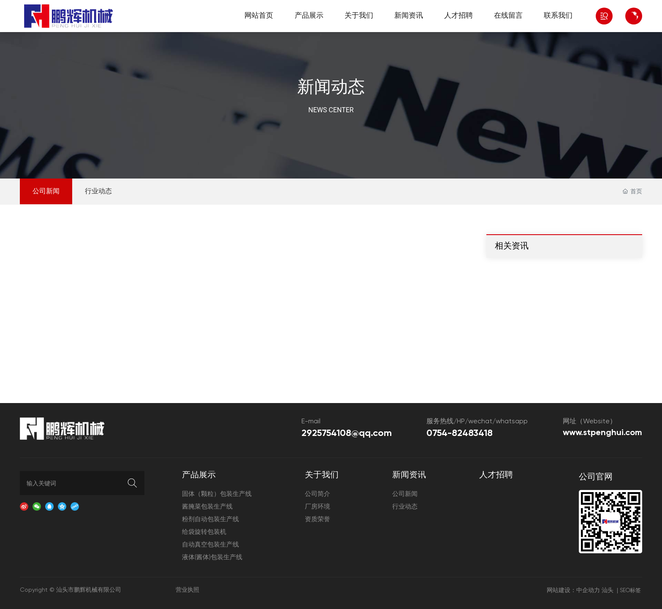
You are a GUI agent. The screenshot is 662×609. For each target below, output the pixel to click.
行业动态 (98, 191)
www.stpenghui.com (602, 433)
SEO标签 (630, 590)
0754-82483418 (459, 433)
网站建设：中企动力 (573, 590)
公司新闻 (46, 191)
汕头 (607, 590)
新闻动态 (331, 87)
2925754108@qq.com (346, 433)
